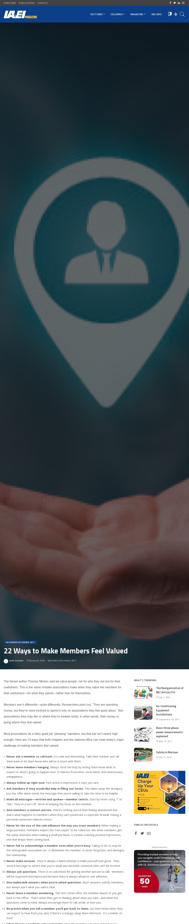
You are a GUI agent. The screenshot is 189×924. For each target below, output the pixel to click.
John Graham (16, 660)
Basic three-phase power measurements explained (169, 732)
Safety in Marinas (167, 752)
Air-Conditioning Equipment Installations (166, 710)
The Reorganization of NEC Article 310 (170, 690)
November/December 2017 (20, 642)
